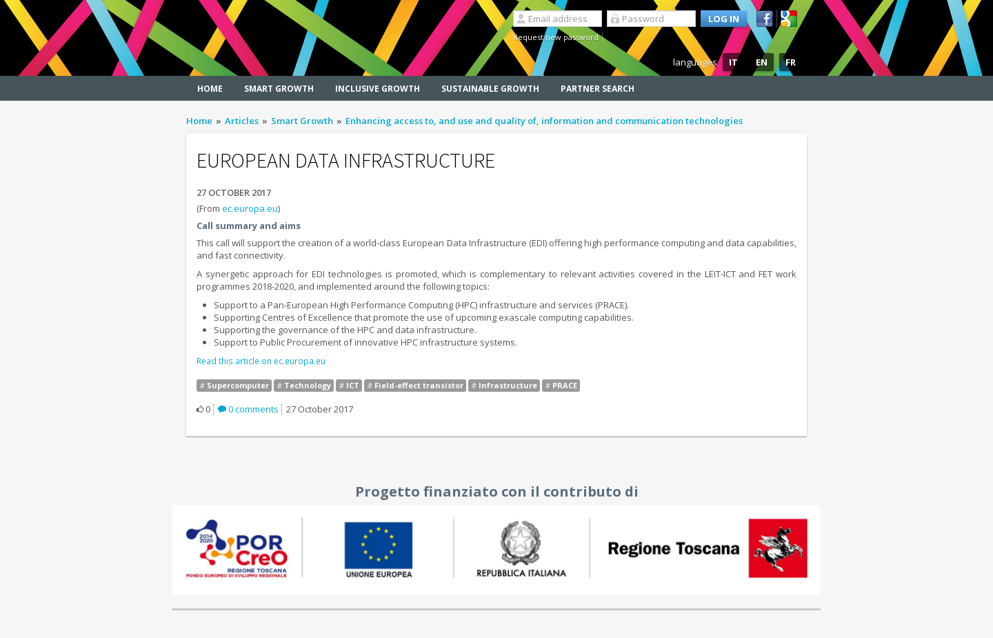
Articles (242, 120)
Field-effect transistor (418, 385)
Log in (723, 18)
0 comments (248, 409)
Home (210, 88)
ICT (352, 385)
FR (790, 62)
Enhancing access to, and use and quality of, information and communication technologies (544, 120)
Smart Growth (279, 88)
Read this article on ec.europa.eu (261, 360)
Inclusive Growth (377, 88)
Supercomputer (238, 385)
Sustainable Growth (490, 88)
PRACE (564, 385)
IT (733, 62)
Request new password (556, 37)
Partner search (597, 88)
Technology (307, 385)
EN (762, 62)
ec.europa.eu (250, 208)
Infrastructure (508, 385)
